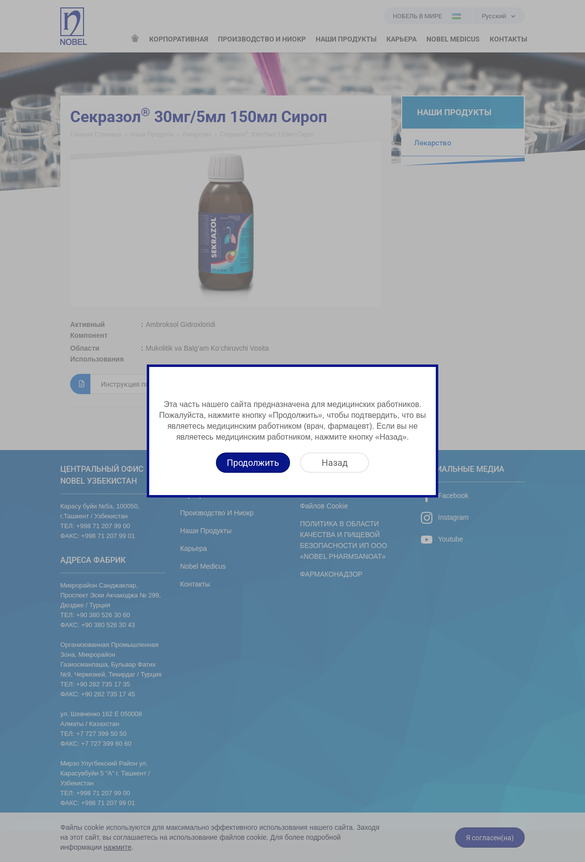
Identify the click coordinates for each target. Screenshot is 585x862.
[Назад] (334, 463)
